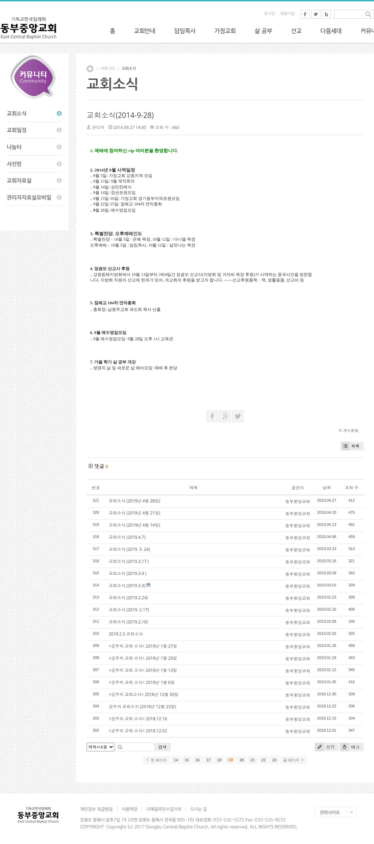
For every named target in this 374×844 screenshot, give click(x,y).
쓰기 (325, 747)
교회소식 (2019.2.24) (128, 598)
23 (274, 760)
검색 (162, 747)
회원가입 (287, 14)
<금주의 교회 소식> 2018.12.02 (138, 731)
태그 (349, 747)
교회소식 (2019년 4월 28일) (134, 501)
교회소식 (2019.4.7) (127, 537)
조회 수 (351, 488)
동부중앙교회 (297, 501)
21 (252, 760)
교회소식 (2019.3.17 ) (129, 561)
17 (208, 760)
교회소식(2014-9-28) (120, 115)
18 (219, 760)
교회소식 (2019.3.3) (127, 585)
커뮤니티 (107, 69)
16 (197, 760)
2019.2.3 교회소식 (126, 634)
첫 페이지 (156, 760)
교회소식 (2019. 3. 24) (129, 549)
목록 (350, 446)
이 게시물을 (348, 430)
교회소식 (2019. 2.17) (129, 610)
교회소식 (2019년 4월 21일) (134, 513)
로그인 (269, 14)
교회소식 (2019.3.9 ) (127, 573)
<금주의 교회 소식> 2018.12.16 (138, 719)
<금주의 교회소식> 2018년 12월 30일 (143, 694)
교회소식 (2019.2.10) (128, 622)
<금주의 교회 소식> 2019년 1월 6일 (142, 682)
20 (242, 760)
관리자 (98, 127)
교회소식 (129, 69)
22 (263, 760)
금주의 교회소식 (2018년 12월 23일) (142, 706)
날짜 (326, 488)
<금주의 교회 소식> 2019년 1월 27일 (143, 646)
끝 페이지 (293, 760)
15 (187, 760)
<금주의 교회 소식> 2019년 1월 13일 (143, 670)
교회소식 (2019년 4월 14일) (134, 525)
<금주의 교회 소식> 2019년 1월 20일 (143, 658)
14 (176, 760)
